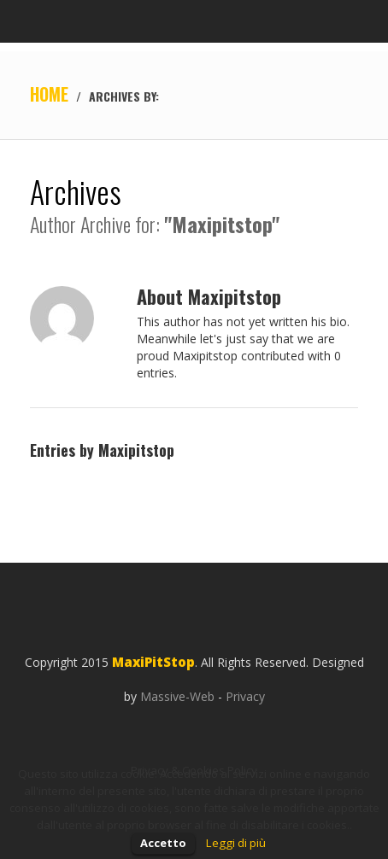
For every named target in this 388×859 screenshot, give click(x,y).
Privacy (245, 696)
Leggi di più (236, 842)
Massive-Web (177, 696)
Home (49, 94)
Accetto (163, 842)
